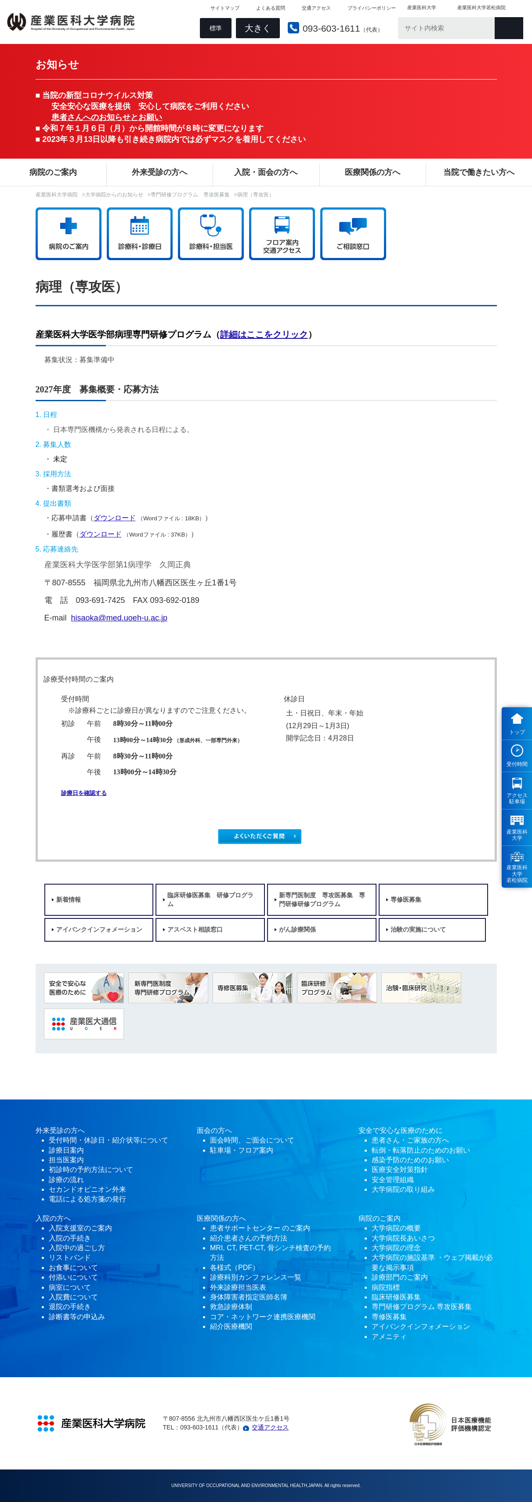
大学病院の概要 (396, 1228)
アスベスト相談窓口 (195, 929)
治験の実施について (418, 929)
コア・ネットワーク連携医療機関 (262, 1317)
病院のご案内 (53, 172)
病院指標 (386, 1287)
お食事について (73, 1267)
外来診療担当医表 (238, 1287)
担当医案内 (66, 1160)
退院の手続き (70, 1306)
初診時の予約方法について (91, 1169)
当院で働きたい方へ (478, 172)
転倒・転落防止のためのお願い (421, 1150)
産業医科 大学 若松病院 (517, 873)
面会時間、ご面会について (252, 1140)
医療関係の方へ (372, 172)
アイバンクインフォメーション (99, 929)
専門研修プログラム (422, 1306)
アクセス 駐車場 (517, 798)
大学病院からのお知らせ (114, 195)
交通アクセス (314, 8)
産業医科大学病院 (57, 195)
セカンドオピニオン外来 (87, 1189)
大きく (256, 29)
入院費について (73, 1297)
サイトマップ (223, 8)
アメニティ (389, 1336)
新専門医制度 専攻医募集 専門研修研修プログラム (322, 899)
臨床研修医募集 (396, 1297)
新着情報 (68, 899)
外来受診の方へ (159, 172)
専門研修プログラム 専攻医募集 (190, 195)
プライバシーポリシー (370, 8)
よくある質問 (268, 8)
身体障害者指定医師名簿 (248, 1297)
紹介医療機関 (232, 1326)
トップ (517, 732)
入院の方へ (53, 1218)
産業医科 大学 (517, 835)
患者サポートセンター (245, 1228)
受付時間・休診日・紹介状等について (108, 1140)
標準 (214, 29)
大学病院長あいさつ (403, 1238)
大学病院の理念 (396, 1248)
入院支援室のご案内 (80, 1228)
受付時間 (517, 764)
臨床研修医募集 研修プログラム (210, 899)
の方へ (221, 1130)
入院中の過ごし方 (77, 1248)
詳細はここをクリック (264, 334)
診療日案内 (66, 1150)
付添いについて (73, 1277)
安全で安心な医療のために (400, 1130)
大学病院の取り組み (403, 1189)
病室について (70, 1287)
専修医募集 (406, 899)
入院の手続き (70, 1238)
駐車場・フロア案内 (241, 1150)
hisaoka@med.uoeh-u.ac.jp (119, 617)
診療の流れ (66, 1179)
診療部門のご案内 (400, 1277)
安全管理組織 (393, 1179)
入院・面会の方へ (265, 172)
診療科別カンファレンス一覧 (255, 1277)
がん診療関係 (297, 929)
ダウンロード (115, 518)
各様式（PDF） (234, 1267)
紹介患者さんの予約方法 (248, 1238)
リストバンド (70, 1257)
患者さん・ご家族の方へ (410, 1140)
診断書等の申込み (77, 1317)
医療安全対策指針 (400, 1169)
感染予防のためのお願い (410, 1160)
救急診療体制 (231, 1306)
